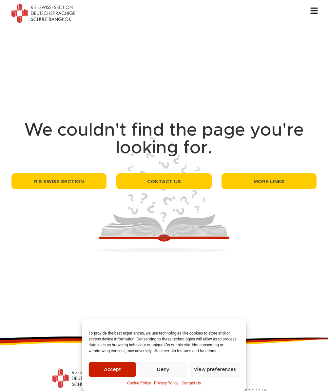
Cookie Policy (139, 383)
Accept (112, 369)
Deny (163, 369)
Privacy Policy (166, 383)
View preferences (215, 369)
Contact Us (191, 383)
